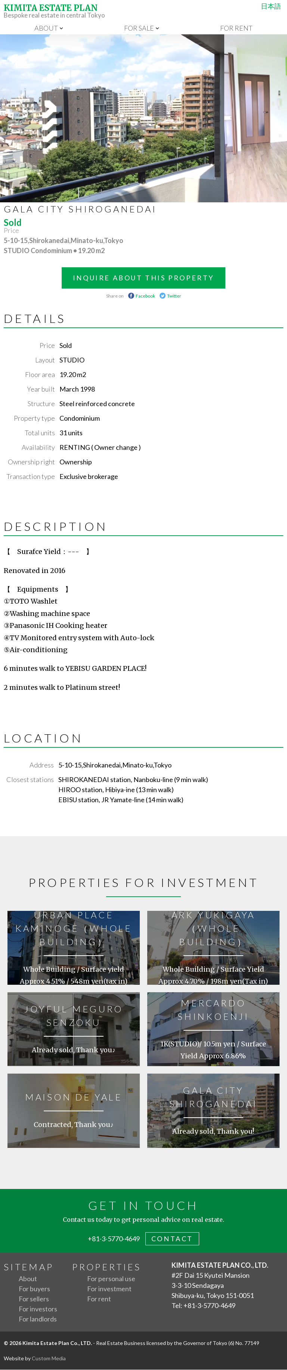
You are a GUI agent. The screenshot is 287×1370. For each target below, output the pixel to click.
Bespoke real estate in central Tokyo (143, 11)
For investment (109, 1289)
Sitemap (29, 1267)
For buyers (34, 1289)
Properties (106, 1267)
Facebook (145, 296)
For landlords (38, 1319)
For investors (38, 1309)
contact (172, 1239)
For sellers (34, 1299)
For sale (139, 28)
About (46, 28)
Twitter (174, 296)
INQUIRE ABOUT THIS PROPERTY (143, 278)
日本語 (269, 6)
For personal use (111, 1279)
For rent (236, 28)
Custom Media (49, 1358)
